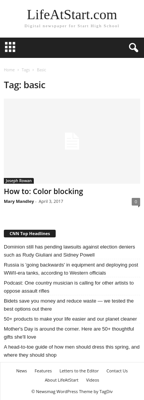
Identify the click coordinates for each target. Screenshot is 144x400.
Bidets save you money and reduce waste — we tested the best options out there (69, 305)
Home (9, 69)
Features (43, 371)
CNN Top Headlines (30, 233)
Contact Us (117, 371)
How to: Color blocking (43, 191)
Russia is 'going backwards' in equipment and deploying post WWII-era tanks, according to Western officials (71, 269)
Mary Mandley (19, 201)
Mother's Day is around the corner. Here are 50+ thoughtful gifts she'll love (69, 333)
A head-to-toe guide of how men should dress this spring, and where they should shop (71, 351)
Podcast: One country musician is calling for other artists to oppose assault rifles (69, 287)
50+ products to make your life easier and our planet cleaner (70, 319)
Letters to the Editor (79, 371)
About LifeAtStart (62, 380)
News (21, 371)
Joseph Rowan (19, 180)
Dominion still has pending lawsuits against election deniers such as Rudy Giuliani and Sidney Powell (69, 251)
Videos (92, 380)
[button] (132, 48)
